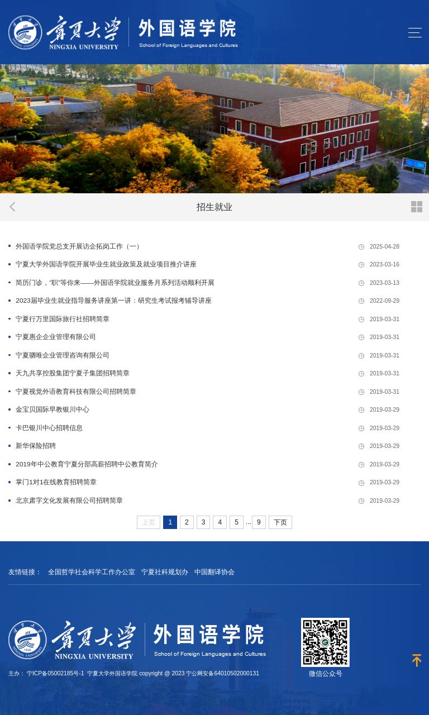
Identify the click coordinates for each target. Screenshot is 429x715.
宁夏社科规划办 (164, 572)
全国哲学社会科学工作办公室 (91, 572)
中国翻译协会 (214, 572)
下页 (280, 522)
